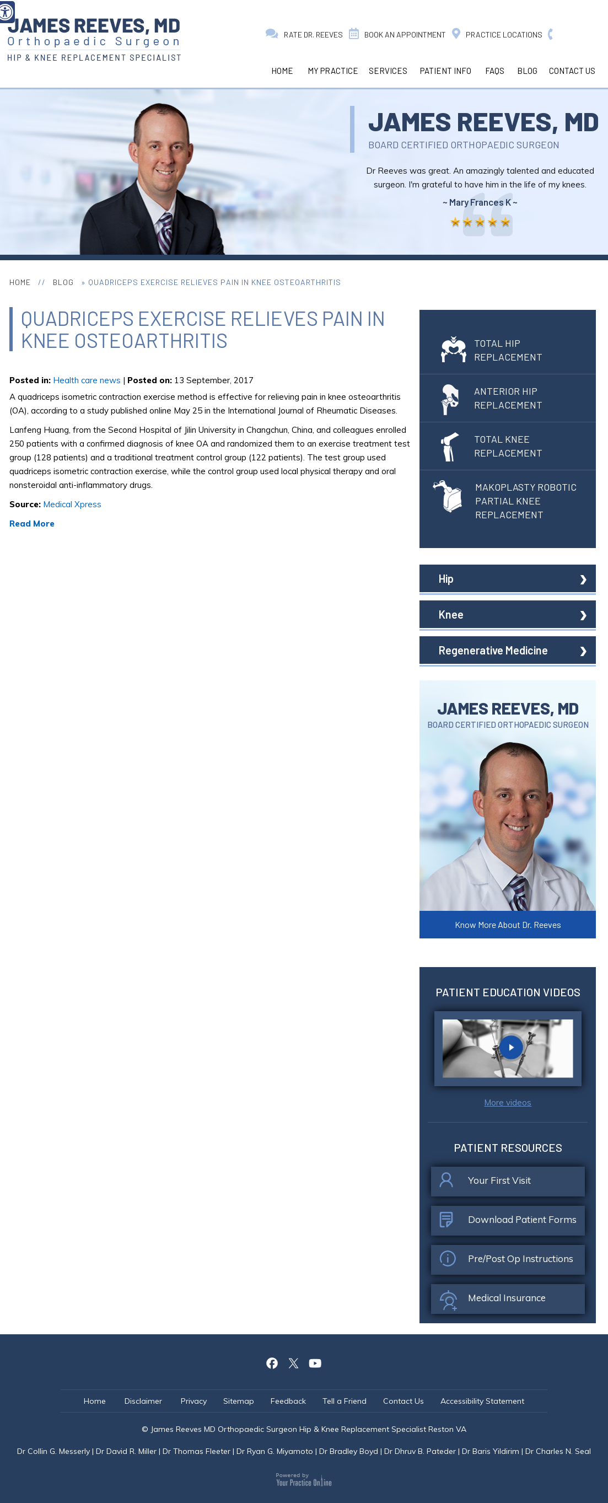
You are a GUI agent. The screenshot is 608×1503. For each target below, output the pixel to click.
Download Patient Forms (508, 1222)
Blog (527, 71)
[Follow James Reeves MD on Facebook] (271, 1362)
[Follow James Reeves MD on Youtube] (314, 1362)
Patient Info (445, 71)
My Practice (333, 71)
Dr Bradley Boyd (348, 1451)
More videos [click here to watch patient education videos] (507, 1102)
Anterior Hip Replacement (491, 398)
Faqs (494, 71)
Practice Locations (497, 34)
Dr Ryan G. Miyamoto (274, 1451)
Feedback (288, 1401)
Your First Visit (485, 1183)
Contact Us (572, 71)
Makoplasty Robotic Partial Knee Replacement (505, 500)
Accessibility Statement (482, 1401)
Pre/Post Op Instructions (506, 1261)
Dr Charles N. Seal (558, 1451)
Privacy (194, 1401)
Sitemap (238, 1401)
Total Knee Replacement (491, 446)
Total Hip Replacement (491, 350)
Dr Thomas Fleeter (196, 1451)
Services (388, 71)
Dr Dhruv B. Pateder (420, 1451)
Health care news (87, 380)
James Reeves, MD (483, 121)
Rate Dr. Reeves (304, 34)
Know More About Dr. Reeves (508, 924)
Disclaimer (144, 1401)
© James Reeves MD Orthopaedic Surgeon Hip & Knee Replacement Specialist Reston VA (304, 1429)
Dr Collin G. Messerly (53, 1451)
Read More (32, 523)
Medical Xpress (72, 504)
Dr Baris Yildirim (490, 1451)
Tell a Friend (344, 1401)
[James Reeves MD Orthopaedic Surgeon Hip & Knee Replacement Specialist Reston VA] (94, 39)
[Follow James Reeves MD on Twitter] (293, 1362)
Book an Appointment (397, 34)
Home (282, 71)
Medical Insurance (492, 1301)
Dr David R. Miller (126, 1451)
